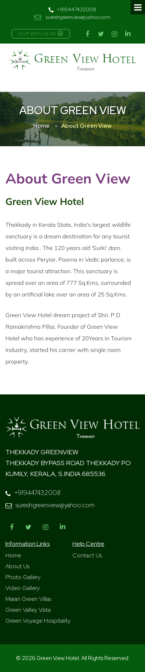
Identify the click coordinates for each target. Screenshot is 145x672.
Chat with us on (40, 34)
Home (41, 126)
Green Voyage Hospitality (38, 620)
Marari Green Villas (28, 599)
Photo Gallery (23, 577)
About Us (17, 566)
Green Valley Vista (28, 610)
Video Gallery (22, 588)
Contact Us (87, 555)
